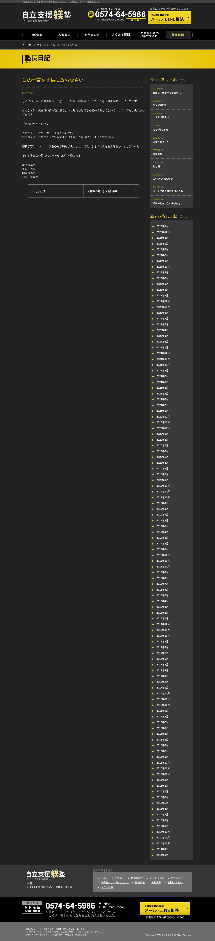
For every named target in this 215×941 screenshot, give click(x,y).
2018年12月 (163, 555)
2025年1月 (162, 243)
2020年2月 (162, 474)
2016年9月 (162, 710)
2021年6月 (162, 382)
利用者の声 (137, 877)
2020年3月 (162, 468)
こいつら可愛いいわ (163, 178)
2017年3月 (162, 676)
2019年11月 (163, 491)
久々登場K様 (159, 105)
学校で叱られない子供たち (167, 203)
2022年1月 (162, 347)
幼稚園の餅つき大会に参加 (102, 191)
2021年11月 (163, 359)
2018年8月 (162, 578)
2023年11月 (163, 266)
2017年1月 (162, 687)
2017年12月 (163, 624)
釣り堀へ (157, 166)
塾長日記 (41, 45)
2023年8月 (162, 278)
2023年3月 (162, 295)
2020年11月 (163, 422)
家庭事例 (140, 882)
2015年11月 (163, 768)
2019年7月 (162, 514)
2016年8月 (162, 716)
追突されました (161, 142)
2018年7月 (162, 583)
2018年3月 (162, 606)
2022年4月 (162, 330)
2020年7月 (162, 445)
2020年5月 (162, 457)
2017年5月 (162, 664)
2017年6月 (162, 658)
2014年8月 (162, 855)
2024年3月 (162, 249)
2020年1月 (162, 480)
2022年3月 (162, 335)
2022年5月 (162, 324)
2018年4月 (162, 601)
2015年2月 (162, 820)
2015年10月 (163, 774)
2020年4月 (162, 462)
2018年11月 (163, 560)
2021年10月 (163, 364)
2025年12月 (163, 232)
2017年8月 (162, 647)
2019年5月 (162, 526)
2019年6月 (162, 520)
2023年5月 (162, 289)
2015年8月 (162, 785)
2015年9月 (162, 779)
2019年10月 (163, 497)
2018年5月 (162, 595)
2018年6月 (162, 589)
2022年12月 (163, 301)
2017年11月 (163, 630)
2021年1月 (162, 410)
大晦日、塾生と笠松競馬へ (167, 93)
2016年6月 (162, 728)
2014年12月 (163, 831)
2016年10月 (163, 705)
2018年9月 (162, 572)
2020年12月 (163, 416)
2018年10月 (163, 566)
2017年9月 (162, 641)
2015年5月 (162, 803)
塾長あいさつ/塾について (115, 882)
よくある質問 (157, 877)
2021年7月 (162, 376)
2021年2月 (162, 405)
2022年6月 (162, 318)
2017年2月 (162, 682)
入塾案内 (119, 877)
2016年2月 (162, 751)
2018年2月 (162, 612)
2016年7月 (162, 722)
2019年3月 (162, 537)
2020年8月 (162, 439)
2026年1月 (162, 226)
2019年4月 (162, 532)
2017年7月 (162, 653)
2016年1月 (162, 756)
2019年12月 (163, 485)
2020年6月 (162, 451)
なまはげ (40, 191)
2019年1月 (162, 549)
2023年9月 (162, 272)
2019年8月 (162, 508)
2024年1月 (162, 260)
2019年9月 (162, 503)
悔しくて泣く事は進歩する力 (168, 191)
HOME (29, 45)
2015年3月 (162, 814)
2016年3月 (162, 745)
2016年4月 (162, 739)
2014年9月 (162, 849)
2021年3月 (162, 399)
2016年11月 (163, 699)
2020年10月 (163, 428)
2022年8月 (162, 312)
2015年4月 (162, 808)
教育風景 (156, 882)
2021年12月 (163, 353)
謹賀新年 (157, 154)
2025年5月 (162, 237)
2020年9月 (162, 433)
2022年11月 (163, 307)
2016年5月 (162, 733)
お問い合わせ (175, 882)
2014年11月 (163, 837)
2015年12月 (163, 762)
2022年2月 (162, 341)
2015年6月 (162, 797)
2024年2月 (162, 255)
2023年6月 (162, 283)
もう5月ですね (160, 129)
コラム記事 (107, 887)
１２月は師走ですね (163, 117)
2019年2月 (162, 543)
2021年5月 (162, 387)
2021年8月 (162, 370)
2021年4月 (162, 393)
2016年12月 (163, 693)
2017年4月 (162, 670)
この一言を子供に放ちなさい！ (65, 45)
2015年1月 (162, 826)
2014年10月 (163, 843)
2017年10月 (163, 635)
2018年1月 (162, 618)
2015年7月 (162, 791)
